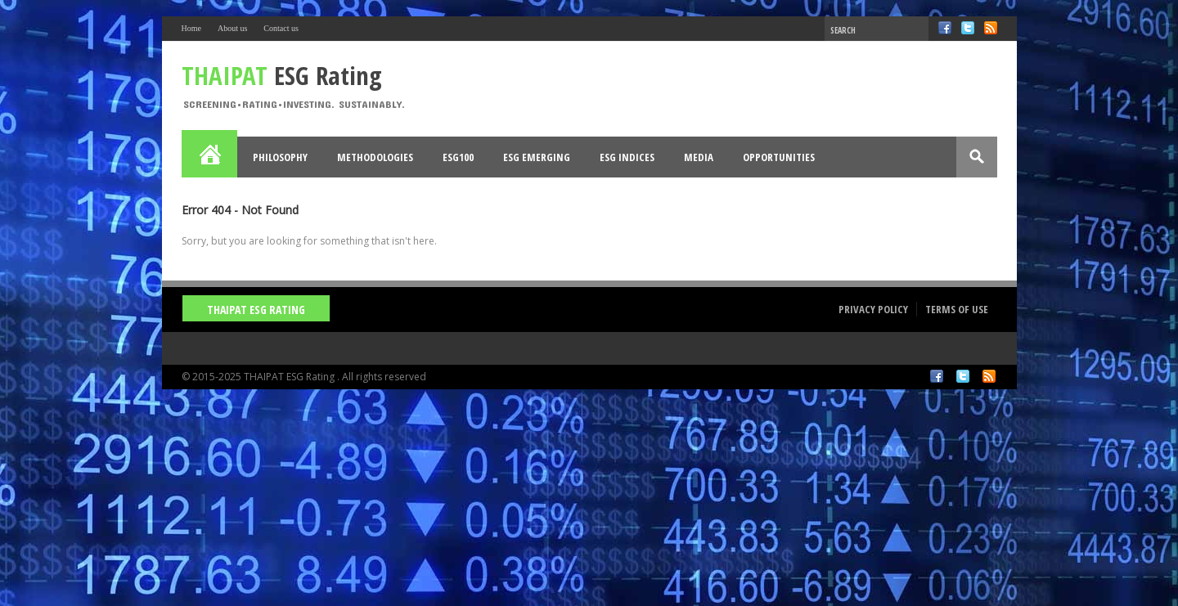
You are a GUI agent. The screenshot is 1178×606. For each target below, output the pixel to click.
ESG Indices (627, 157)
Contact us (281, 28)
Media (698, 157)
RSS (990, 27)
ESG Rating (282, 75)
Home (191, 28)
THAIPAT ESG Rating (256, 309)
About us (232, 28)
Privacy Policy (873, 309)
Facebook (944, 27)
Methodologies (375, 157)
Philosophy (280, 157)
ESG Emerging (536, 157)
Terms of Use (956, 309)
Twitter (967, 27)
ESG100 (458, 157)
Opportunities (779, 157)
